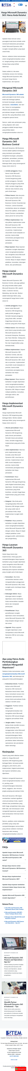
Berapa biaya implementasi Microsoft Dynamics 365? (11, 878)
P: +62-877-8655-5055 (5, 0)
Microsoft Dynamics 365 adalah (13, 94)
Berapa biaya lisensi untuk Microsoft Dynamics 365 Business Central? (14, 868)
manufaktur (14, 104)
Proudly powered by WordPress (10, 1066)
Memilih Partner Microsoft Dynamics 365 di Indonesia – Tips (13, 1004)
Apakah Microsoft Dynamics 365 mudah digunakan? (13, 897)
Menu (26, 6)
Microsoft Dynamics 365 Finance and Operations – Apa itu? (14, 960)
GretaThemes (14, 1067)
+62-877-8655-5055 (14, 1056)
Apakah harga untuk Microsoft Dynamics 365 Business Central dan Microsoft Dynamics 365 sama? (13, 856)
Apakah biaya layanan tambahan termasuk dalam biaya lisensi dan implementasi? (13, 887)
